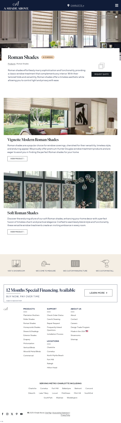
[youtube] (21, 414)
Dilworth (31, 393)
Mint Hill (77, 393)
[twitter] (12, 414)
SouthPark (48, 398)
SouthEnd (89, 393)
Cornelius (44, 388)
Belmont (78, 388)
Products (11, 64)
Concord (89, 388)
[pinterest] (17, 414)
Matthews (66, 393)
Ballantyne (66, 388)
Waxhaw (59, 398)
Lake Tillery (43, 393)
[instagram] (7, 414)
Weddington (72, 398)
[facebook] (2, 414)
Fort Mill (55, 388)
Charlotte (32, 388)
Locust (55, 393)
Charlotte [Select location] (77, 5)
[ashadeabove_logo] (16, 2)
